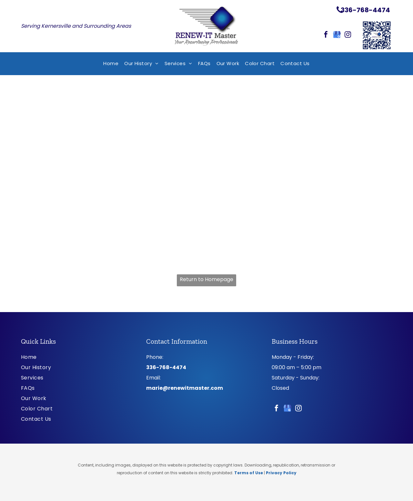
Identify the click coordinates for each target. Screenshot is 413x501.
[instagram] (348, 35)
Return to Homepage (206, 279)
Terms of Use (248, 473)
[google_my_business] (337, 35)
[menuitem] (110, 63)
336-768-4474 (166, 367)
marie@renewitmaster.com (184, 388)
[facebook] (326, 35)
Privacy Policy (281, 473)
